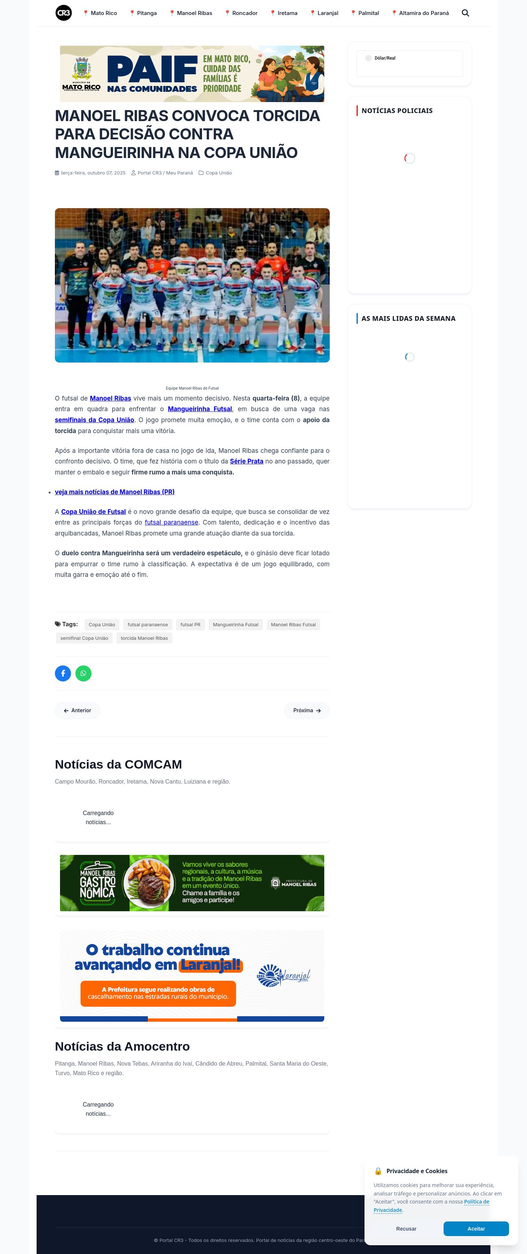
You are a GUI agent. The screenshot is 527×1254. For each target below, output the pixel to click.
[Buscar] (465, 13)
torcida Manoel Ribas (144, 638)
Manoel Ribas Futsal (293, 624)
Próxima (307, 710)
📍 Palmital (364, 13)
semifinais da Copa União (94, 420)
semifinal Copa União (84, 638)
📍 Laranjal (323, 13)
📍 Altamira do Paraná (420, 13)
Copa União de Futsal (93, 511)
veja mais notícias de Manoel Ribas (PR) (115, 492)
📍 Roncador (241, 13)
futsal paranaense (171, 522)
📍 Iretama (283, 13)
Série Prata (247, 461)
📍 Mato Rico (99, 13)
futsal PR (190, 624)
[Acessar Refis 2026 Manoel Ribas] (192, 74)
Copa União (102, 624)
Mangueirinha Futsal (200, 409)
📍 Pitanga (143, 13)
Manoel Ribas (110, 398)
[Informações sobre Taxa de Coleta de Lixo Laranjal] (192, 976)
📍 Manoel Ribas (190, 13)
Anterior (77, 710)
